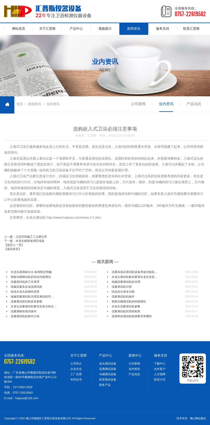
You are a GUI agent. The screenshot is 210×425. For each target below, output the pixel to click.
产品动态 (194, 104)
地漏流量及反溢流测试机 (26, 286)
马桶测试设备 (107, 374)
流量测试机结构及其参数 (26, 301)
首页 (19, 104)
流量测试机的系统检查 (126, 311)
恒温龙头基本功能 (123, 291)
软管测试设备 (107, 379)
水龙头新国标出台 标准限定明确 (31, 272)
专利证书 (76, 379)
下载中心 (159, 363)
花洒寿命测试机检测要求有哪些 (132, 316)
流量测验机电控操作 (24, 311)
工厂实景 (76, 374)
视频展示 (105, 28)
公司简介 (76, 363)
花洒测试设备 (107, 368)
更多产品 (105, 384)
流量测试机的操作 (123, 296)
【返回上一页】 (14, 245)
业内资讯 (166, 104)
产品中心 (76, 28)
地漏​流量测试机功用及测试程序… (32, 296)
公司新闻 (138, 104)
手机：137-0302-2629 (18, 387)
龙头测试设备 (107, 363)
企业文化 (76, 368)
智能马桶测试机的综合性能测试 (31, 276)
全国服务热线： (190, 12)
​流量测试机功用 (122, 286)
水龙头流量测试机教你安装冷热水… (34, 306)
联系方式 (159, 379)
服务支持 (162, 28)
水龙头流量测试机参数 (126, 306)
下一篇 (24, 240)
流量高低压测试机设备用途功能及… (135, 272)
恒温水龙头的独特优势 (25, 291)
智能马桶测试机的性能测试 (129, 301)
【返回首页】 (12, 249)
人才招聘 (159, 374)
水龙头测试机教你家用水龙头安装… (135, 276)
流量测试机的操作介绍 (25, 316)
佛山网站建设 (198, 418)
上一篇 (25, 236)
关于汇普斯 (47, 28)
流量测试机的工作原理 (25, 281)
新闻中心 (135, 355)
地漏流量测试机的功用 (126, 281)
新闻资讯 (133, 28)
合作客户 (159, 368)
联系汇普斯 (191, 28)
